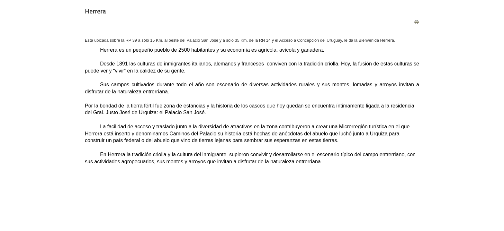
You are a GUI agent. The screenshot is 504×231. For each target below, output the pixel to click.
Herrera (95, 11)
